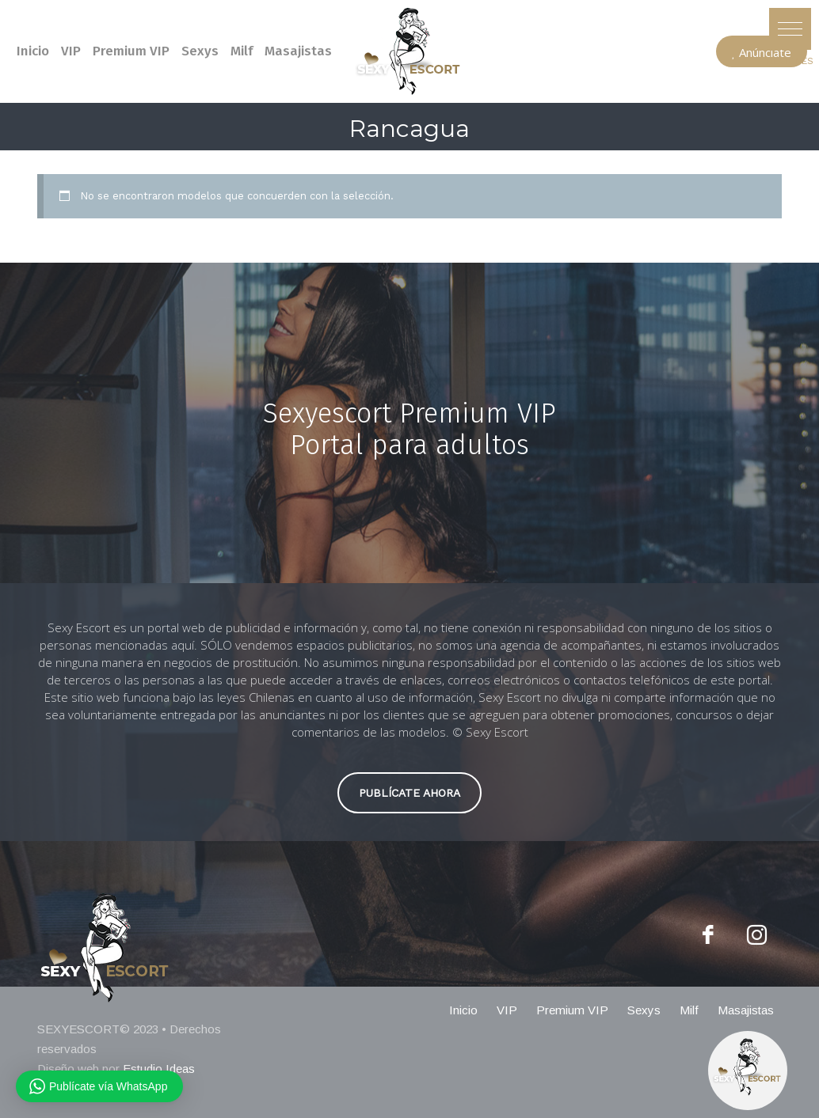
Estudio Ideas (159, 1068)
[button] (790, 29)
